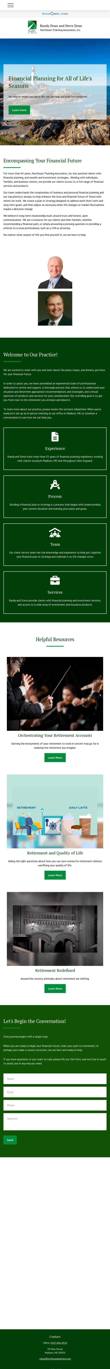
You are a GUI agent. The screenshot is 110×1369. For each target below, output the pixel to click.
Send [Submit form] (10, 1140)
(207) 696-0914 (58, 1342)
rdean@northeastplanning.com (55, 1358)
